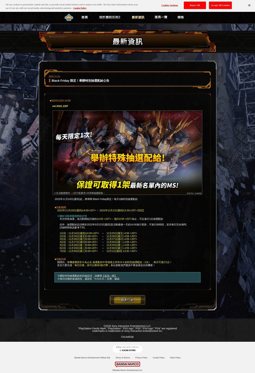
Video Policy (175, 358)
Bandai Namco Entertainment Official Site (92, 358)
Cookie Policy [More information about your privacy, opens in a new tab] (80, 3)
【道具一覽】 (109, 275)
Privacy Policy (141, 358)
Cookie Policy (159, 358)
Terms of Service (122, 358)
